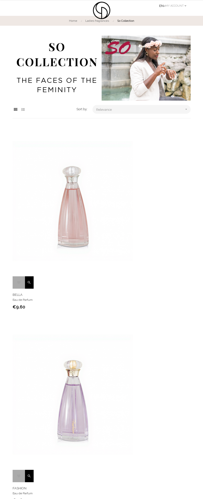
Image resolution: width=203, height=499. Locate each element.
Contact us (177, 378)
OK (184, 449)
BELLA (56, 255)
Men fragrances (78, 378)
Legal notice (120, 490)
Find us (146, 378)
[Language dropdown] (162, 6)
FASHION (147, 255)
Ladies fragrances (32, 378)
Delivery (94, 467)
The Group (96, 422)
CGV (92, 431)
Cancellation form (100, 440)
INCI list (94, 449)
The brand (117, 378)
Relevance (143, 109)
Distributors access (101, 458)
